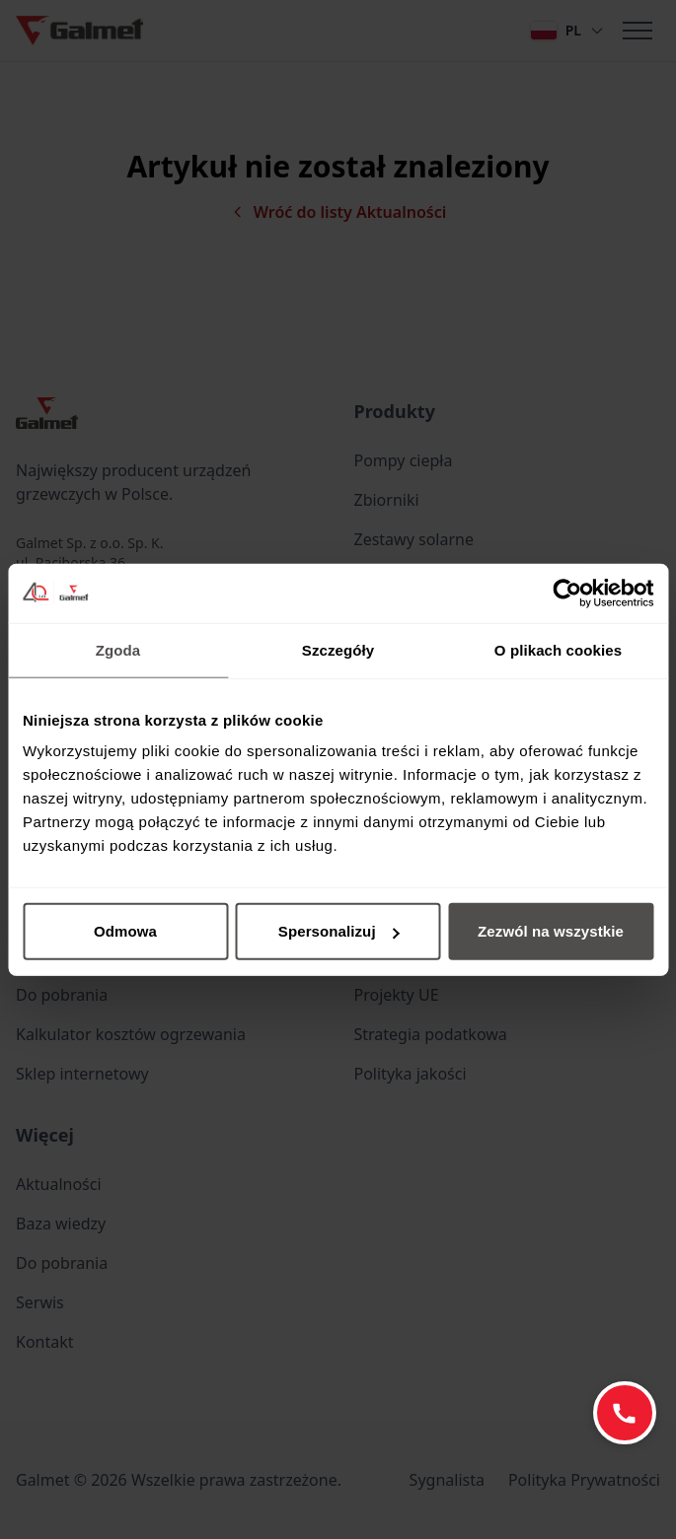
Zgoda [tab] (118, 649)
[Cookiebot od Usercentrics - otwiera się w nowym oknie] (567, 592)
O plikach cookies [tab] (558, 649)
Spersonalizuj (339, 931)
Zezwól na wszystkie (551, 931)
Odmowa (125, 931)
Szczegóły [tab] (338, 649)
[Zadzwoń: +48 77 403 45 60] (624, 1412)
